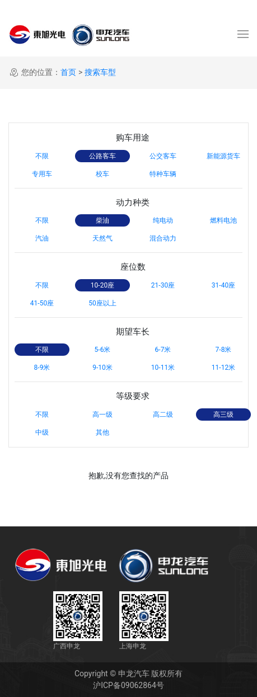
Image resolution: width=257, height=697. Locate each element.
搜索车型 (100, 72)
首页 (68, 72)
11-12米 (223, 367)
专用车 (42, 174)
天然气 (102, 238)
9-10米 (102, 367)
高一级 (102, 414)
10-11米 (163, 367)
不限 (42, 156)
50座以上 (102, 303)
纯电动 (163, 220)
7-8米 (224, 350)
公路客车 (102, 156)
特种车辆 (162, 174)
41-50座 (42, 303)
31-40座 (223, 285)
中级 (42, 432)
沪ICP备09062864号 (128, 685)
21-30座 (163, 285)
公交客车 (162, 156)
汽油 (42, 238)
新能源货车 (223, 156)
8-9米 (42, 367)
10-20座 (102, 285)
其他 (102, 432)
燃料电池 (223, 220)
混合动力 (162, 238)
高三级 (223, 414)
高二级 (163, 414)
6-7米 (163, 350)
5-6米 (103, 350)
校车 (102, 174)
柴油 (102, 220)
